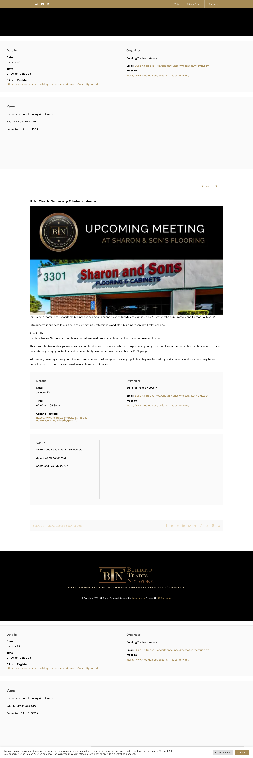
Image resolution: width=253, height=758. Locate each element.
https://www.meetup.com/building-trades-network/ (157, 75)
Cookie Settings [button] (223, 752)
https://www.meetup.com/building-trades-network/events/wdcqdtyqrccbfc (53, 84)
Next (218, 186)
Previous (206, 186)
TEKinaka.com (164, 598)
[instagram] (48, 4)
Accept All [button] (242, 752)
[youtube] (42, 4)
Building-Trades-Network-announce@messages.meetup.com (172, 65)
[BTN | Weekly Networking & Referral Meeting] (126, 260)
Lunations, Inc (138, 598)
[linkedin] (36, 4)
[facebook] (31, 4)
